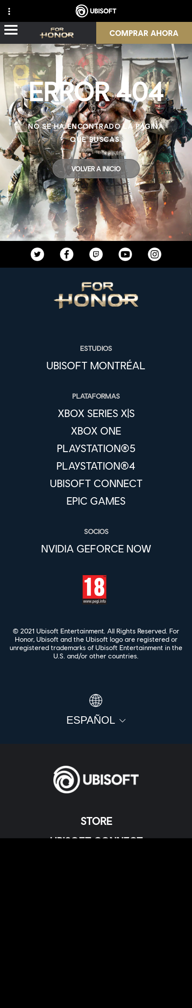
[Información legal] (96, 978)
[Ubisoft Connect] (96, 841)
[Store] (96, 821)
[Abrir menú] (10, 30)
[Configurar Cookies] (96, 992)
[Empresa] (96, 861)
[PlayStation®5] (96, 448)
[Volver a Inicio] (96, 168)
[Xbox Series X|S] (96, 413)
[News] (96, 881)
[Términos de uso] (96, 963)
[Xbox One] (96, 430)
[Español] (96, 710)
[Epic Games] (96, 500)
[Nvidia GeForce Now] (96, 548)
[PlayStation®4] (96, 465)
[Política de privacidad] (96, 949)
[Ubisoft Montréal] (96, 365)
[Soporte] (96, 901)
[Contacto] (96, 934)
